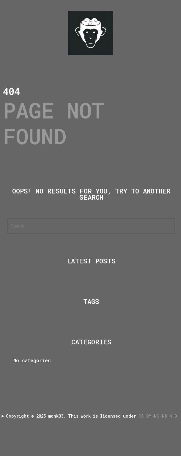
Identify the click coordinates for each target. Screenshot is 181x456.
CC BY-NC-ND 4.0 (158, 416)
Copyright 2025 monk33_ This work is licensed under (92, 416)
